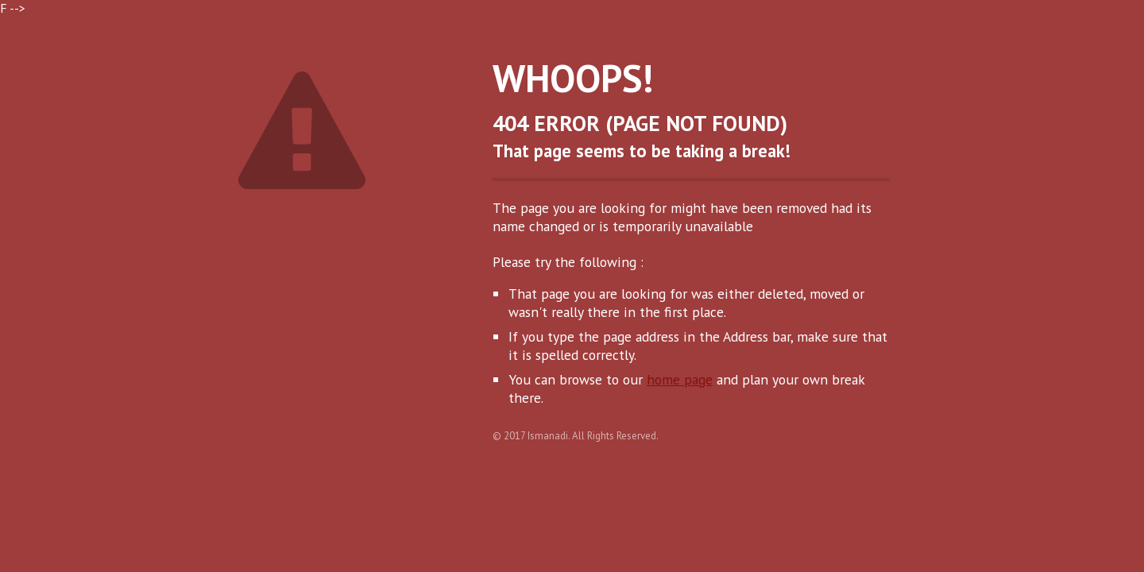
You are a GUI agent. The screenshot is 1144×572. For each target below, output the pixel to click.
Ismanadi (548, 436)
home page (680, 379)
